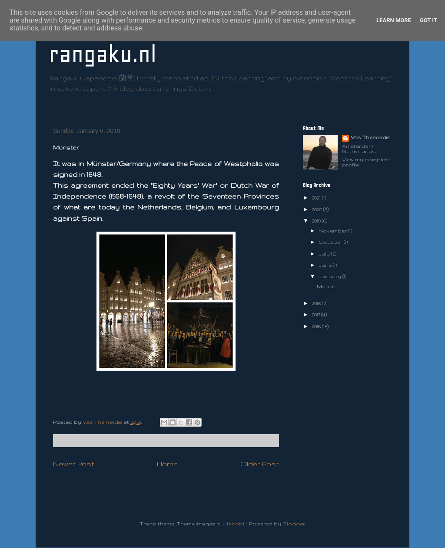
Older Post (259, 464)
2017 (316, 314)
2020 (317, 209)
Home (167, 464)
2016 (317, 326)
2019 (317, 220)
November (333, 230)
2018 (317, 303)
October (331, 242)
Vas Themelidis (370, 137)
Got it (428, 20)
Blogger (293, 523)
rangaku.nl (102, 54)
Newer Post (73, 464)
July (325, 253)
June (326, 265)
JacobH (236, 523)
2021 (317, 197)
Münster (328, 286)
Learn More (393, 20)
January (330, 276)
